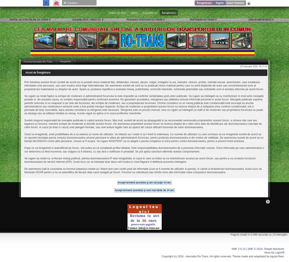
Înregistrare (204, 2)
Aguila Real (277, 256)
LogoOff (279, 252)
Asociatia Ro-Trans (197, 256)
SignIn (220, 2)
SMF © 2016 (255, 248)
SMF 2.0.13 (238, 248)
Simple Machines (274, 248)
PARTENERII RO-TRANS (202, 20)
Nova (267, 252)
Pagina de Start (117, 12)
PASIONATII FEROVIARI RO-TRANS (144, 20)
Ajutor (134, 12)
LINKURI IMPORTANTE (260, 20)
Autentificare (150, 12)
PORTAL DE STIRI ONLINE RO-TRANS (29, 20)
